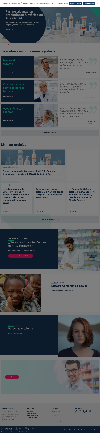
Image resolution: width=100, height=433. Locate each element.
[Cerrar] (97, 3)
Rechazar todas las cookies (75, 3)
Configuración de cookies (63, 3)
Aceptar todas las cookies (89, 3)
